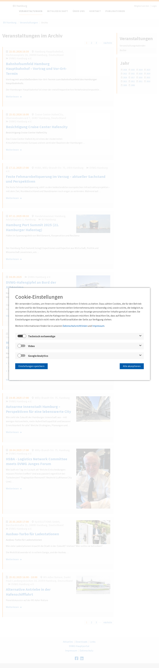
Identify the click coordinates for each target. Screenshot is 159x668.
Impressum (98, 326)
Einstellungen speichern (31, 365)
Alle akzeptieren (132, 365)
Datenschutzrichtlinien (75, 326)
